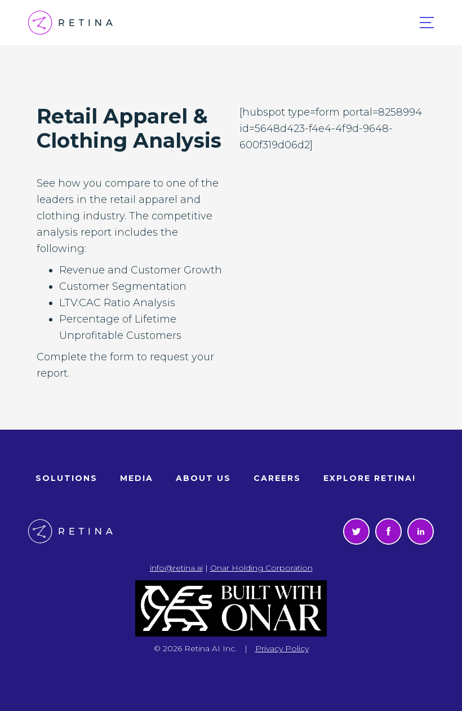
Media (136, 478)
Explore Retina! (369, 478)
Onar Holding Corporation (261, 568)
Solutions (66, 478)
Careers (277, 478)
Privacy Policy (282, 648)
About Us (203, 478)
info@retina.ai (176, 568)
